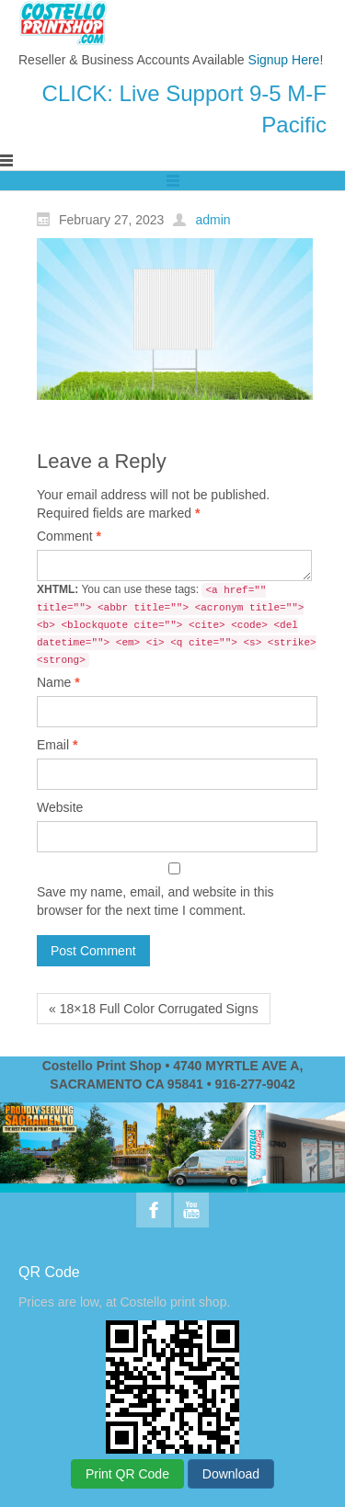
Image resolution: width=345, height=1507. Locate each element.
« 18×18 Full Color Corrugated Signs (154, 1008)
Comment (69, 536)
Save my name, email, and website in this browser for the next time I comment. (155, 901)
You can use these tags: (176, 625)
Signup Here (284, 59)
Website (60, 807)
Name (58, 682)
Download (230, 1474)
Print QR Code (127, 1474)
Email (57, 744)
